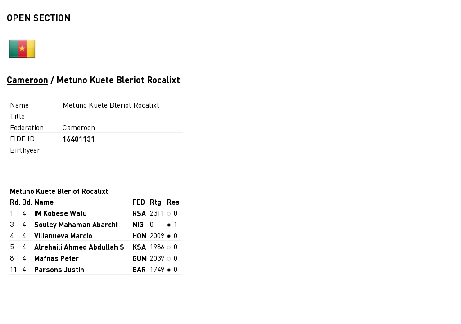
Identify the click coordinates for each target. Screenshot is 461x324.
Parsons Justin (59, 269)
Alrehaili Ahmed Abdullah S (79, 247)
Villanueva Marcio (63, 235)
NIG (138, 224)
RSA (139, 213)
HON (139, 235)
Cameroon (27, 79)
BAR (139, 269)
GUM (139, 258)
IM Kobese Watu (60, 213)
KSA (139, 247)
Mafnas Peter (56, 258)
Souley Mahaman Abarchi (76, 224)
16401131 (79, 139)
